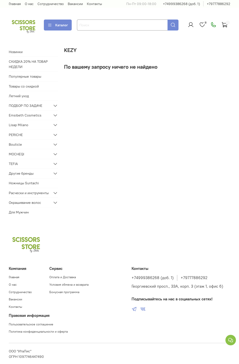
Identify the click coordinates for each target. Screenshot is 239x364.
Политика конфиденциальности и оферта (38, 332)
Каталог (58, 25)
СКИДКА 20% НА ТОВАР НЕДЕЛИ (28, 64)
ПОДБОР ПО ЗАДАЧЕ (25, 105)
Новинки (16, 52)
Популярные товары (25, 76)
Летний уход (19, 96)
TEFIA (13, 163)
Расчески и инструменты (29, 193)
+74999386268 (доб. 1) (181, 4)
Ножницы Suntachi (24, 183)
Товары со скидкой (24, 86)
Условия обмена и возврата (69, 285)
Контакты (94, 4)
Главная (15, 4)
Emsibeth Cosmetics (25, 115)
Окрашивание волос (25, 202)
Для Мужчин (19, 212)
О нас (29, 4)
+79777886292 (218, 4)
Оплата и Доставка (62, 277)
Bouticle (15, 144)
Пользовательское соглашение (31, 324)
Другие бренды (21, 173)
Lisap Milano (18, 125)
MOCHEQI (16, 154)
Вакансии (75, 4)
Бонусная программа (64, 292)
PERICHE (16, 135)
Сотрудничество (50, 4)
